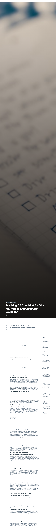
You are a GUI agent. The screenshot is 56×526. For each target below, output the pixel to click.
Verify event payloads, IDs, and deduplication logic (46, 378)
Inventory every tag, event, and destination (46, 362)
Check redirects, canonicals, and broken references (46, 385)
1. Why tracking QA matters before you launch (46, 352)
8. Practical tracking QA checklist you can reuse (46, 400)
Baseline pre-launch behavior (46, 365)
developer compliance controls (17, 374)
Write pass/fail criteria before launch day (46, 364)
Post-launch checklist (45, 403)
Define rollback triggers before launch (46, 396)
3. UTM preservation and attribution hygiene (46, 367)
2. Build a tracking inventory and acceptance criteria (45, 361)
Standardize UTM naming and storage (46, 371)
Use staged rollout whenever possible (46, 398)
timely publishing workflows (30, 467)
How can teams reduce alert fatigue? (46, 425)
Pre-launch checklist (45, 402)
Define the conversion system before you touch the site (46, 359)
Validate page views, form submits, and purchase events (46, 376)
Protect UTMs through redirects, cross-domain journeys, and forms (46, 369)
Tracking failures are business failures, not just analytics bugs (46, 355)
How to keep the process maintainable (46, 404)
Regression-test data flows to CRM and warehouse (46, 387)
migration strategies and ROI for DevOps (23, 344)
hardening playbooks (30, 480)
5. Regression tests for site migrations (45, 382)
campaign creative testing (21, 508)
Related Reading (45, 426)
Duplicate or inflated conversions (45, 411)
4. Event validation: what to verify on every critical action (46, 375)
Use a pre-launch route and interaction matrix (46, 383)
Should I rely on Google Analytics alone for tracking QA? (46, 420)
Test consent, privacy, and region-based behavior (46, 380)
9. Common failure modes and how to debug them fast (46, 406)
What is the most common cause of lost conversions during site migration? (46, 417)
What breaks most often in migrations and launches (46, 356)
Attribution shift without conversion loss (46, 410)
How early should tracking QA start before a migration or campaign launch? (46, 415)
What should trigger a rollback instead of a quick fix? (46, 423)
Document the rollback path (46, 399)
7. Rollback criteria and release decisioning (45, 394)
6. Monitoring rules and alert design (46, 388)
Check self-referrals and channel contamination (46, 373)
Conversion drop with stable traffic (46, 408)
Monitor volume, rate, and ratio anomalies (46, 390)
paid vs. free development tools (20, 426)
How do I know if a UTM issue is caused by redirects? (46, 422)
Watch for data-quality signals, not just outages (46, 391)
